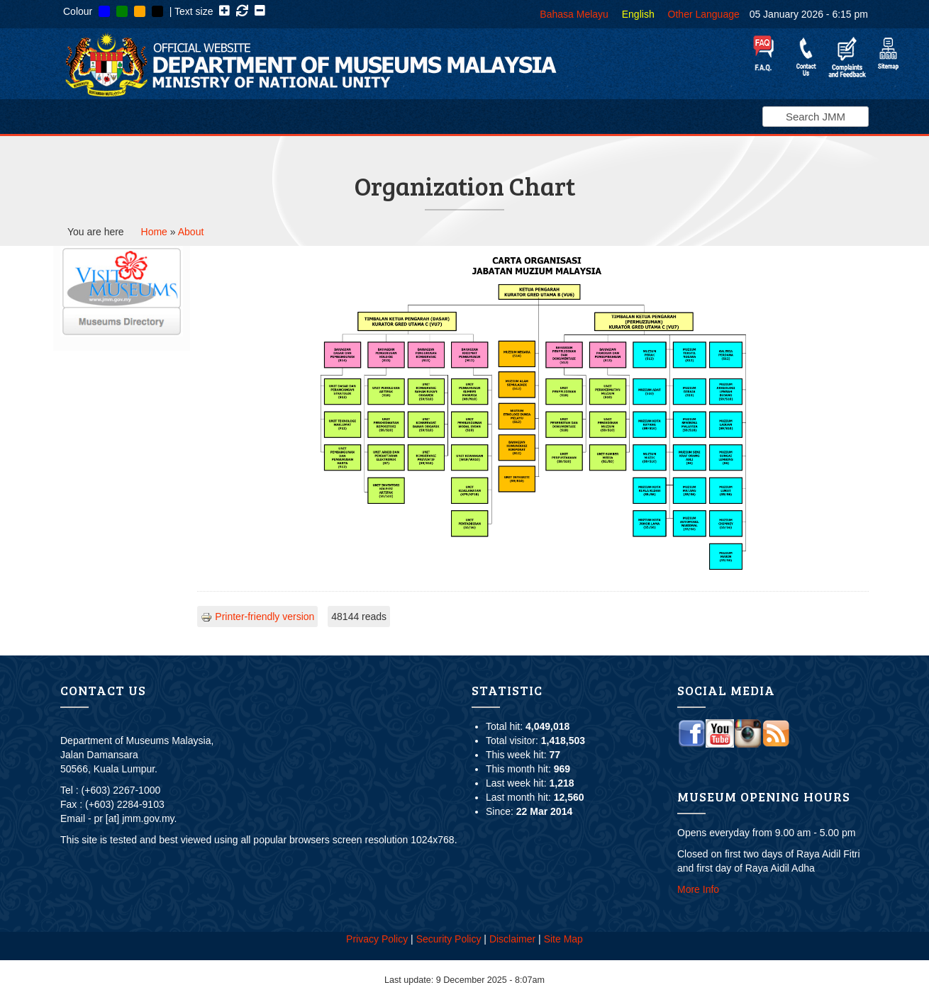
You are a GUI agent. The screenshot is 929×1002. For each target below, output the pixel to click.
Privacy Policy (377, 939)
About (191, 231)
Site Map (563, 939)
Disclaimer (512, 939)
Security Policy (449, 939)
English (638, 14)
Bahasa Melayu (574, 14)
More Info (698, 889)
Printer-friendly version (257, 616)
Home (154, 231)
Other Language (704, 14)
